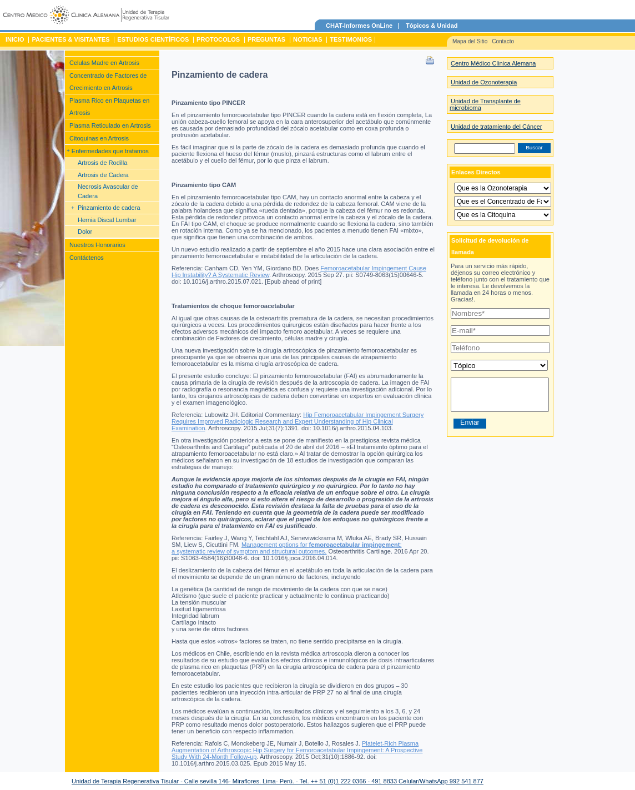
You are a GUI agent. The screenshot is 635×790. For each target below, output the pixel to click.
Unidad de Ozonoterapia (484, 82)
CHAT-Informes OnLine (359, 25)
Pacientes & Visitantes (70, 39)
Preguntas (266, 39)
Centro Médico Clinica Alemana (493, 63)
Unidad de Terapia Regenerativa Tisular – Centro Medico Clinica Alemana (86, 17)
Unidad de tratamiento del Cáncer (496, 126)
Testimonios (351, 39)
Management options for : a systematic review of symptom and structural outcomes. (287, 548)
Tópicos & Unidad (432, 25)
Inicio (15, 39)
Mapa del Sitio (469, 41)
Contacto (503, 41)
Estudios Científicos (153, 39)
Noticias (307, 39)
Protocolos (218, 39)
